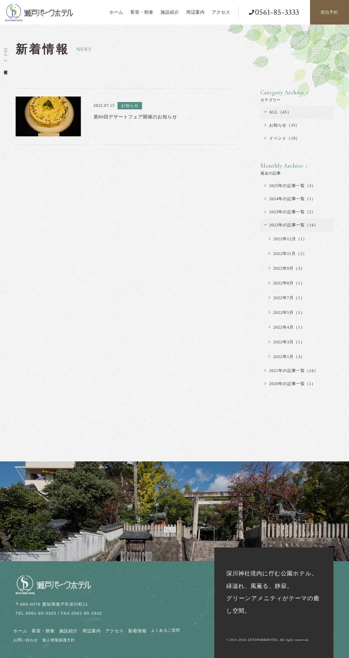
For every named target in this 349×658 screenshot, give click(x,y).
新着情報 (137, 631)
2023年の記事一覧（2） (290, 212)
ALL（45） (277, 112)
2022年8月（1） (287, 283)
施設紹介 (68, 631)
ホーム (20, 631)
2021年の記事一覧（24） (291, 370)
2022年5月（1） (287, 312)
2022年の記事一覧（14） (291, 225)
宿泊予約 (329, 12)
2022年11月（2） (288, 253)
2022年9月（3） (287, 268)
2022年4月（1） (287, 327)
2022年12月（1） (288, 239)
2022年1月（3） (287, 356)
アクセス (114, 631)
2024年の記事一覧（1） (290, 199)
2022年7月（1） (287, 298)
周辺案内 (91, 631)
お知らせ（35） (282, 125)
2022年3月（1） (287, 342)
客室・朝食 (43, 631)
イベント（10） (282, 138)
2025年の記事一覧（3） (290, 186)
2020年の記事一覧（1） (290, 383)
